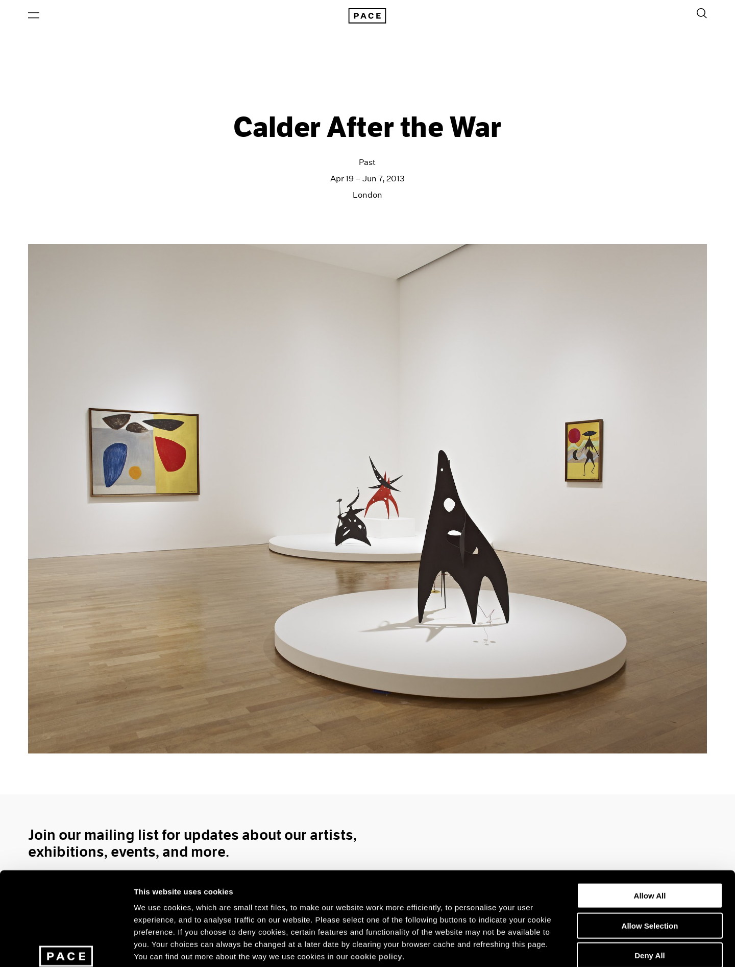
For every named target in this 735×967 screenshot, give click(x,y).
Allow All (650, 820)
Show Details (536, 946)
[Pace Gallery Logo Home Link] (367, 16)
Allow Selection (650, 850)
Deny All (649, 880)
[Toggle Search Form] (702, 14)
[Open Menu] (33, 16)
